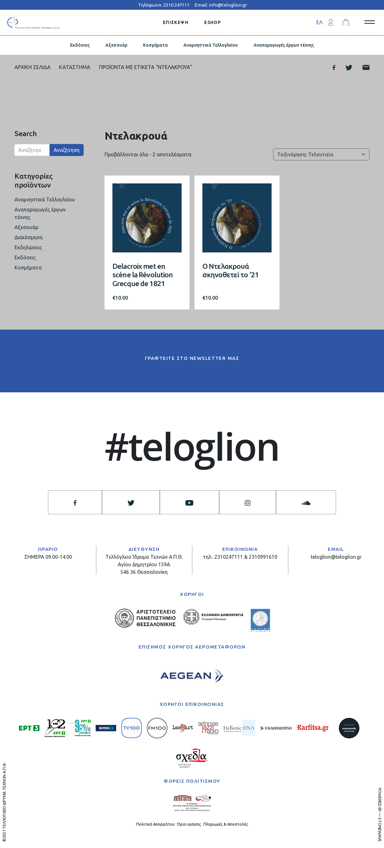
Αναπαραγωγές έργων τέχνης (284, 45)
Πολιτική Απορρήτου (155, 824)
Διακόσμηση (29, 237)
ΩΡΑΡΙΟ (48, 549)
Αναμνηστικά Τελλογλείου (210, 45)
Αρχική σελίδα (33, 67)
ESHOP (212, 22)
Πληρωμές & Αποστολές (225, 824)
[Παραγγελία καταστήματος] (321, 154)
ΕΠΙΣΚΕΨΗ (176, 22)
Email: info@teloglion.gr (221, 5)
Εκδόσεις (80, 45)
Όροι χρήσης (189, 824)
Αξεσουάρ (116, 45)
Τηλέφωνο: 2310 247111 (163, 5)
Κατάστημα (74, 67)
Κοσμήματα (155, 45)
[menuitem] (319, 22)
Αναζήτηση (67, 150)
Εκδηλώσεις (28, 247)
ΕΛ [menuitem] (319, 22)
